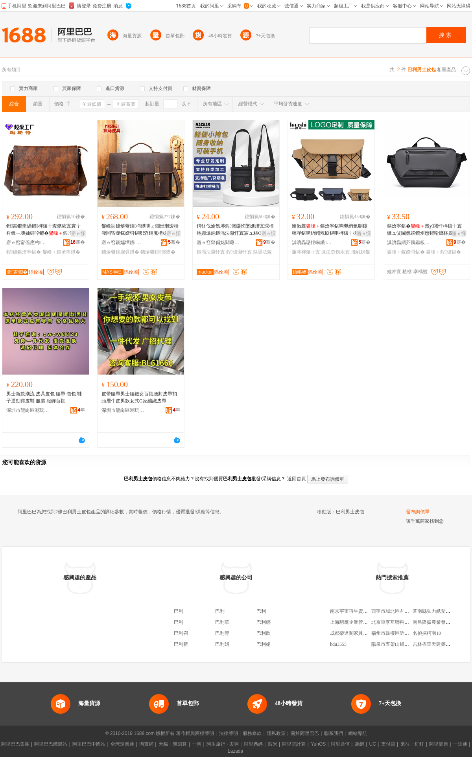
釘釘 (419, 744)
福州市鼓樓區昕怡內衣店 (397, 633)
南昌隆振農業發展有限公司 (441, 622)
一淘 (196, 744)
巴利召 (181, 633)
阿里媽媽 (253, 744)
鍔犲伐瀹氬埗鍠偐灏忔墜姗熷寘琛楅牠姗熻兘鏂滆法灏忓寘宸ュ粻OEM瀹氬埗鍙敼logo (235, 230)
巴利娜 (263, 622)
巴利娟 (222, 644)
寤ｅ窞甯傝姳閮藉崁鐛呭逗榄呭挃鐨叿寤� (218, 242)
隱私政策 (276, 733)
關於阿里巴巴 (305, 733)
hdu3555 (338, 644)
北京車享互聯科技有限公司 (399, 622)
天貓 (163, 744)
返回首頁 (296, 478)
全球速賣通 (122, 744)
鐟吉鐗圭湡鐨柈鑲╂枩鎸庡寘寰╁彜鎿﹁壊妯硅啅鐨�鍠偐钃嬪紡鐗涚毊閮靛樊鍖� (44, 230)
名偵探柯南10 (427, 633)
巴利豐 (222, 633)
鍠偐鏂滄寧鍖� (23, 252)
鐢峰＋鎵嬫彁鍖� (406, 252)
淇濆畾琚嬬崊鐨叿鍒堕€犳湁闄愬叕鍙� (313, 242)
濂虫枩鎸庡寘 (335, 252)
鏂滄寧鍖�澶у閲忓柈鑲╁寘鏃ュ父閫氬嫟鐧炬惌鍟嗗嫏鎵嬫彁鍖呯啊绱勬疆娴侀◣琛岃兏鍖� (425, 230)
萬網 (359, 744)
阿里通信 (340, 744)
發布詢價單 (418, 511)
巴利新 (181, 644)
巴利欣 (263, 633)
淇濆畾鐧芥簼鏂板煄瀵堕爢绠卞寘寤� (408, 242)
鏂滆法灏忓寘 (211, 252)
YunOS (318, 744)
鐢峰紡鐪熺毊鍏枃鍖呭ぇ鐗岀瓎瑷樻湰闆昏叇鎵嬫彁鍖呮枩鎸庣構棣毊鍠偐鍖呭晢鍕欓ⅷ (140, 230)
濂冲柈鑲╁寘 (306, 252)
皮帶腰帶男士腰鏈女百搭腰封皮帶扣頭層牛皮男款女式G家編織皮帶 (139, 397)
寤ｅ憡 (78, 233)
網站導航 (357, 733)
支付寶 (388, 744)
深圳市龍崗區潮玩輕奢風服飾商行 (28, 410)
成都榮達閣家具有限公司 (356, 633)
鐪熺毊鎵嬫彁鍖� (120, 252)
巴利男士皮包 (350, 511)
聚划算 (180, 744)
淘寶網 (146, 744)
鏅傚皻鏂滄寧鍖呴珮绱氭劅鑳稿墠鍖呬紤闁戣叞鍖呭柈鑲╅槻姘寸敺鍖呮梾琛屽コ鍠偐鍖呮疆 (329, 230)
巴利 (178, 611)
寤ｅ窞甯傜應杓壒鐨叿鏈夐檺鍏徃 (28, 242)
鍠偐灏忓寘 (238, 252)
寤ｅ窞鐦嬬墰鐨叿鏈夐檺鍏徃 (123, 242)
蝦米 (272, 744)
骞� (77, 242)
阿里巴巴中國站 (88, 744)
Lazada (235, 751)
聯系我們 (333, 733)
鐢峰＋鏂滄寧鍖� (61, 252)
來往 (405, 744)
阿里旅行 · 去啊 (222, 744)
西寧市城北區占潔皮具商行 (399, 611)
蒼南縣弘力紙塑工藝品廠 (439, 611)
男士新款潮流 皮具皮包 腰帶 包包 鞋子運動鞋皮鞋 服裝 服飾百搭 (44, 397)
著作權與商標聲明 (195, 733)
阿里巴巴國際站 (50, 744)
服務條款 (252, 733)
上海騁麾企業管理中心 (353, 622)
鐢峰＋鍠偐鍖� (443, 252)
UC (372, 744)
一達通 (460, 744)
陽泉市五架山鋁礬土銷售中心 (402, 644)
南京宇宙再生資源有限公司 (358, 611)
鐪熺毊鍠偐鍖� (157, 252)
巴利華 (222, 622)
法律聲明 (228, 733)
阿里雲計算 (294, 744)
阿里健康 (438, 744)
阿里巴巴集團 (15, 744)
